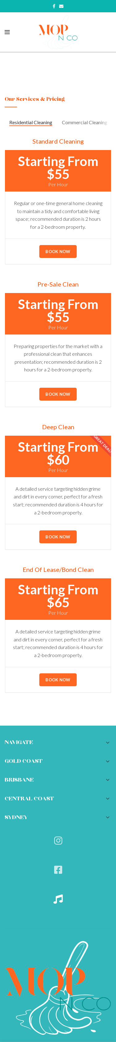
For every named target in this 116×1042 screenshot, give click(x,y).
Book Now (57, 251)
